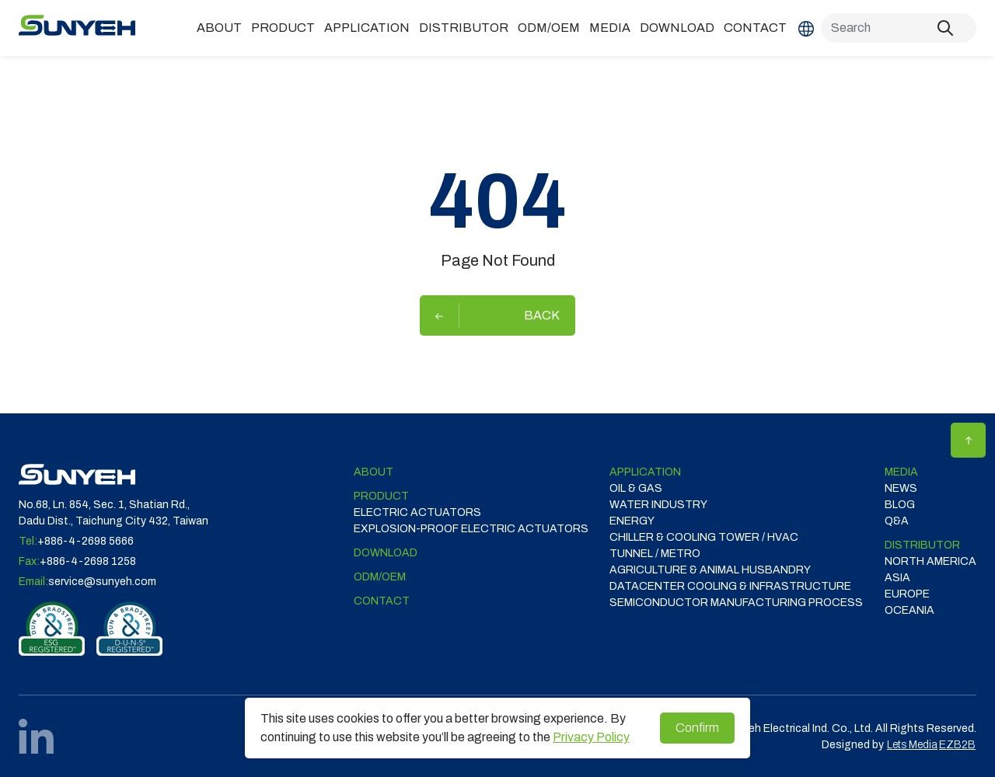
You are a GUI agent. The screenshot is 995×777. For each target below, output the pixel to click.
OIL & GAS (635, 488)
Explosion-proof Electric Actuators (471, 529)
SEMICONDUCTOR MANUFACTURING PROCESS (736, 602)
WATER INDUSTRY (658, 504)
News (901, 488)
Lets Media (912, 745)
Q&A (897, 521)
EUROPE (907, 594)
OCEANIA (909, 610)
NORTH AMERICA (930, 561)
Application (367, 27)
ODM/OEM (549, 27)
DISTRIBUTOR (463, 27)
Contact (755, 27)
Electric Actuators (417, 512)
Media (609, 27)
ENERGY (632, 521)
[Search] (898, 28)
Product (283, 27)
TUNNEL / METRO (654, 553)
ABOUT (219, 27)
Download (677, 27)
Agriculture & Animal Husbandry (710, 570)
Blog (900, 504)
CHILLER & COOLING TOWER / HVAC (703, 537)
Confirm (697, 727)
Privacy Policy (591, 737)
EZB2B (957, 745)
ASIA (897, 578)
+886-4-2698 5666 (85, 541)
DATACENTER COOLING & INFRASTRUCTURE (730, 586)
